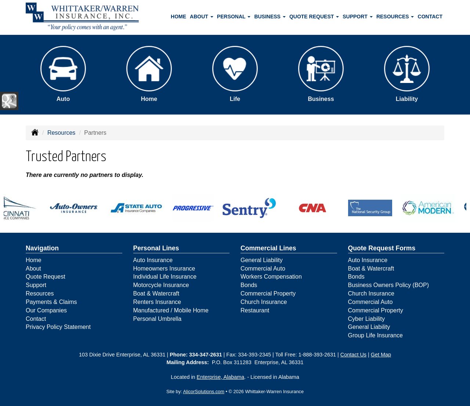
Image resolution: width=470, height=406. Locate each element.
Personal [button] (233, 16)
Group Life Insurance (375, 335)
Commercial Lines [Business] (268, 248)
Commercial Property (268, 293)
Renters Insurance (157, 302)
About (33, 268)
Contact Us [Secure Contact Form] (353, 355)
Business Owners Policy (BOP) (388, 285)
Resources (61, 133)
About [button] (201, 16)
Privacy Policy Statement (58, 327)
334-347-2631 (205, 355)
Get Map (381, 355)
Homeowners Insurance (164, 268)
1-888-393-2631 (317, 355)
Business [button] (269, 16)
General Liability (262, 260)
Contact (430, 16)
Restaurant (255, 310)
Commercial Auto (263, 268)
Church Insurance (264, 302)
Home (178, 16)
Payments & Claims (51, 302)
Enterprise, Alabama (221, 377)
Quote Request (45, 276)
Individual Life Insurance (165, 276)
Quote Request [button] (314, 16)
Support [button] (358, 16)
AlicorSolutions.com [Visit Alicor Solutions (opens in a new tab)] (203, 391)
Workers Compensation (271, 276)
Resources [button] (395, 16)
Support (36, 285)
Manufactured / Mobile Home (171, 310)
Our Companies (46, 310)
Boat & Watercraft (156, 293)
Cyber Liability (366, 319)
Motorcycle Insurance (161, 285)
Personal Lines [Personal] (156, 248)
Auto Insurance (153, 260)
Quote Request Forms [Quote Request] (382, 248)
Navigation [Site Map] (42, 248)
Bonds (249, 285)
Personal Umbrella (157, 319)
